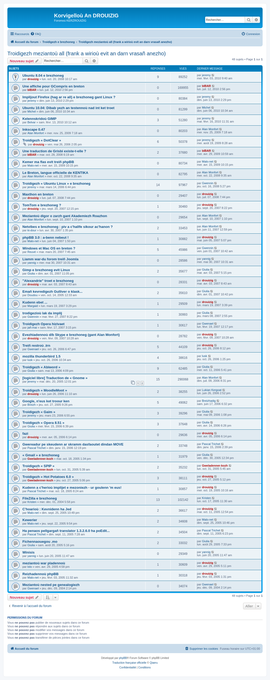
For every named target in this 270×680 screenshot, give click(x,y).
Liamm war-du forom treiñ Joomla (50, 259)
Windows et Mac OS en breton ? (48, 248)
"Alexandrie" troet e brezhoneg (48, 281)
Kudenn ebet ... (34, 302)
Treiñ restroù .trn (36, 346)
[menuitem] (35, 34)
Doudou (32, 295)
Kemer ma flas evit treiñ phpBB (48, 162)
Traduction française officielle (129, 662)
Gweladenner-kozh (40, 458)
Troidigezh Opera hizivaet (43, 324)
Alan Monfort (35, 133)
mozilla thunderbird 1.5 (41, 356)
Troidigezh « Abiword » (41, 367)
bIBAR (31, 89)
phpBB (123, 658)
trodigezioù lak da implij (42, 313)
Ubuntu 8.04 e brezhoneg (43, 75)
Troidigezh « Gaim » (38, 412)
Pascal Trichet (36, 447)
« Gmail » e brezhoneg (40, 455)
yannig (31, 262)
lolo (29, 566)
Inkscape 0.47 (33, 129)
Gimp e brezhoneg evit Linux (46, 270)
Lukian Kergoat (211, 390)
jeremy (206, 75)
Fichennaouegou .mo (39, 542)
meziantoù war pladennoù (43, 563)
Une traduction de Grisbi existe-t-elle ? (54, 151)
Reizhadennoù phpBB (40, 574)
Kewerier (29, 520)
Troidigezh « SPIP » (38, 466)
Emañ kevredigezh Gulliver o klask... (52, 291)
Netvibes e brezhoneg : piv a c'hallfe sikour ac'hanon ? (67, 227)
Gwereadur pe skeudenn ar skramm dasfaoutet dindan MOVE (72, 444)
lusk (30, 359)
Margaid (32, 305)
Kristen (31, 501)
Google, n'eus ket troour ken (45, 401)
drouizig (33, 79)
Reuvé (31, 251)
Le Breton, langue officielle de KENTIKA (55, 173)
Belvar (31, 122)
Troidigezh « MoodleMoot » (44, 390)
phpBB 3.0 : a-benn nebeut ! (45, 237)
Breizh (31, 404)
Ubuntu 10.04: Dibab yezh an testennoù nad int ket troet (68, 108)
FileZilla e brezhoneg (39, 498)
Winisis (28, 552)
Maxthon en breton (38, 194)
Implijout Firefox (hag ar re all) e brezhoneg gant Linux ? (68, 97)
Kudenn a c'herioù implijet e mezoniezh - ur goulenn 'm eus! (72, 488)
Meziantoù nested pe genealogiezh (51, 585)
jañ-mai (32, 327)
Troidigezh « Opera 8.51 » (43, 423)
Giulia (31, 273)
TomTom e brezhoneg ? (41, 205)
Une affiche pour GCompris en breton (53, 86)
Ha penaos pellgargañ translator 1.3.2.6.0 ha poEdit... (66, 531)
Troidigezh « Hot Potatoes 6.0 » (48, 477)
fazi (25, 434)
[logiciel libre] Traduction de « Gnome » (55, 378)
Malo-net (33, 165)
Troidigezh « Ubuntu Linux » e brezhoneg (56, 183)
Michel (31, 111)
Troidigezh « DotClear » (41, 140)
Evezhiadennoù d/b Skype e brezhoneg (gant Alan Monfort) (71, 335)
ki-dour (31, 230)
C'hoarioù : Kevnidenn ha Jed (46, 509)
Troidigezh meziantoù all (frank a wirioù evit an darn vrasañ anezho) (86, 53)
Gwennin (207, 183)
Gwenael (207, 323)
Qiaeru (154, 662)
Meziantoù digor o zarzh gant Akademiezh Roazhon (64, 216)
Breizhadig (209, 400)
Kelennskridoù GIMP (39, 119)
